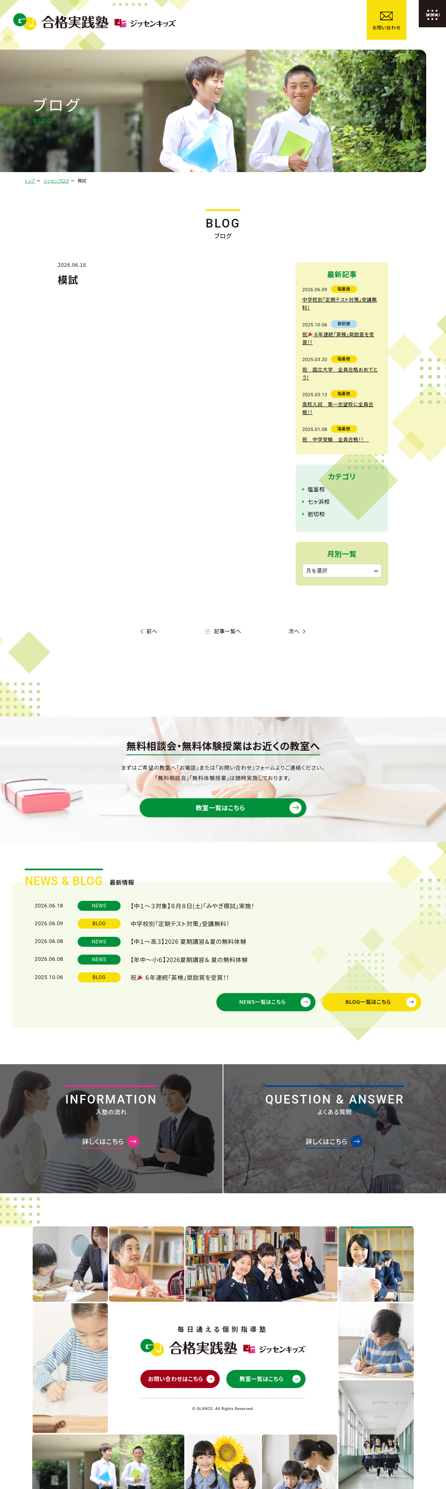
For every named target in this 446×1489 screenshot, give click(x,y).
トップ (30, 180)
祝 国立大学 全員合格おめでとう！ (341, 351)
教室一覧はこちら (219, 778)
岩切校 (315, 479)
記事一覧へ (227, 596)
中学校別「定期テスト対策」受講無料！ (341, 298)
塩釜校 (315, 455)
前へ (151, 596)
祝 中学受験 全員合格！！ (333, 405)
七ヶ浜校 (317, 467)
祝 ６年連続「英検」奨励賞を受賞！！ (341, 325)
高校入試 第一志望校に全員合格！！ (340, 378)
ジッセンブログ (60, 180)
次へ (294, 596)
